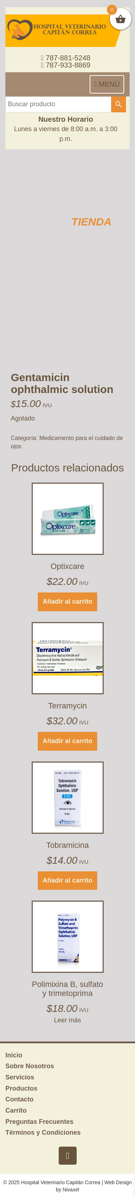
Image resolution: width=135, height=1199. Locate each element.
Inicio (13, 1055)
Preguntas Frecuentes (39, 1121)
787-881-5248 (65, 58)
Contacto (19, 1099)
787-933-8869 (65, 65)
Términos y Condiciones (43, 1132)
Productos (21, 1088)
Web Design (118, 1182)
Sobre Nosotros (29, 1066)
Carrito (16, 1110)
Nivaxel (71, 1189)
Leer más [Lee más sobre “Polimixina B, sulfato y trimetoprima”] (67, 1020)
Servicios (19, 1077)
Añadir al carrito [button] (67, 601)
